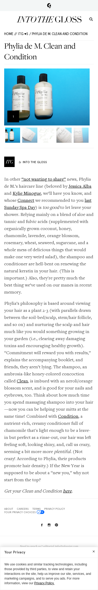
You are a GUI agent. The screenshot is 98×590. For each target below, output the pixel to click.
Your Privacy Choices (24, 512)
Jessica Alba (79, 186)
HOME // (10, 34)
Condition (68, 416)
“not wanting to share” (43, 179)
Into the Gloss (49, 19)
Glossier (49, 5)
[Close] (93, 551)
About (8, 508)
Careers (22, 508)
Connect (26, 200)
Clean (22, 381)
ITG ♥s (23, 34)
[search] (91, 19)
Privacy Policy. (44, 583)
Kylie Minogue (27, 193)
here (67, 491)
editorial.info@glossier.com (60, 546)
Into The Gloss (35, 162)
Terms (36, 508)
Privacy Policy (54, 508)
